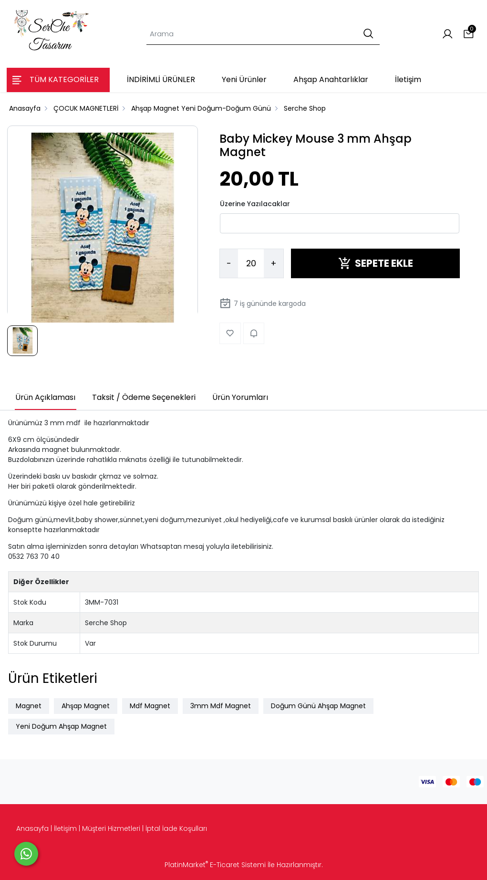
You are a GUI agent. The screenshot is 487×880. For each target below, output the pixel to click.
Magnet (28, 706)
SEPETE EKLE (375, 263)
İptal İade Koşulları (176, 828)
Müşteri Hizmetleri (111, 828)
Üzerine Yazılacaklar (255, 204)
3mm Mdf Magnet (220, 706)
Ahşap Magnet (86, 706)
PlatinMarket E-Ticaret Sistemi (215, 865)
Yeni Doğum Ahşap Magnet (61, 726)
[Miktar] (251, 263)
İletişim (65, 828)
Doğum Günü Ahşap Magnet (318, 706)
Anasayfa (32, 828)
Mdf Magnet (150, 706)
